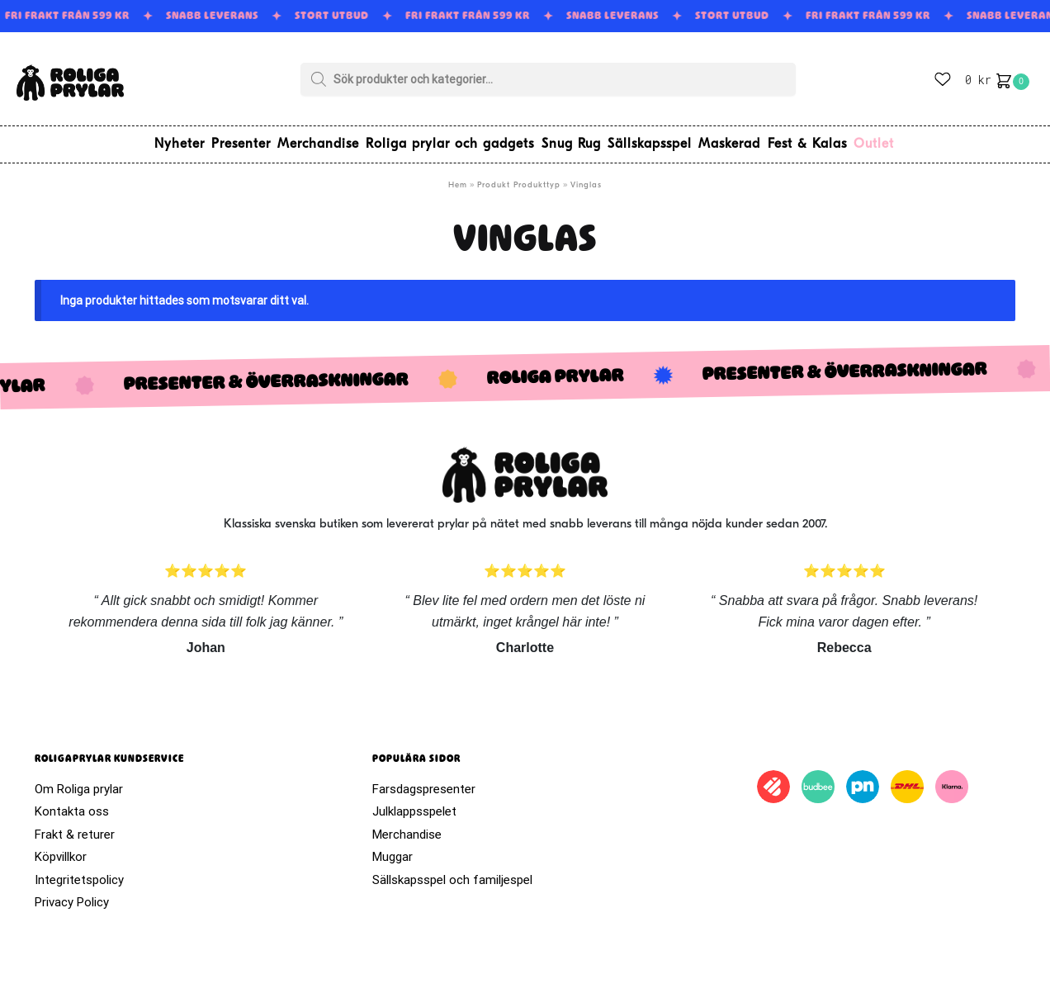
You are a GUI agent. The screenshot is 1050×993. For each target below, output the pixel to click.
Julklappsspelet (414, 804)
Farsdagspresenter (423, 781)
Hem (457, 177)
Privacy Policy (72, 894)
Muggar (392, 849)
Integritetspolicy (79, 872)
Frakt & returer (75, 827)
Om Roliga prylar (79, 781)
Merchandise (407, 827)
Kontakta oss (72, 804)
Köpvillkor (61, 849)
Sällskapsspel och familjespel (452, 872)
